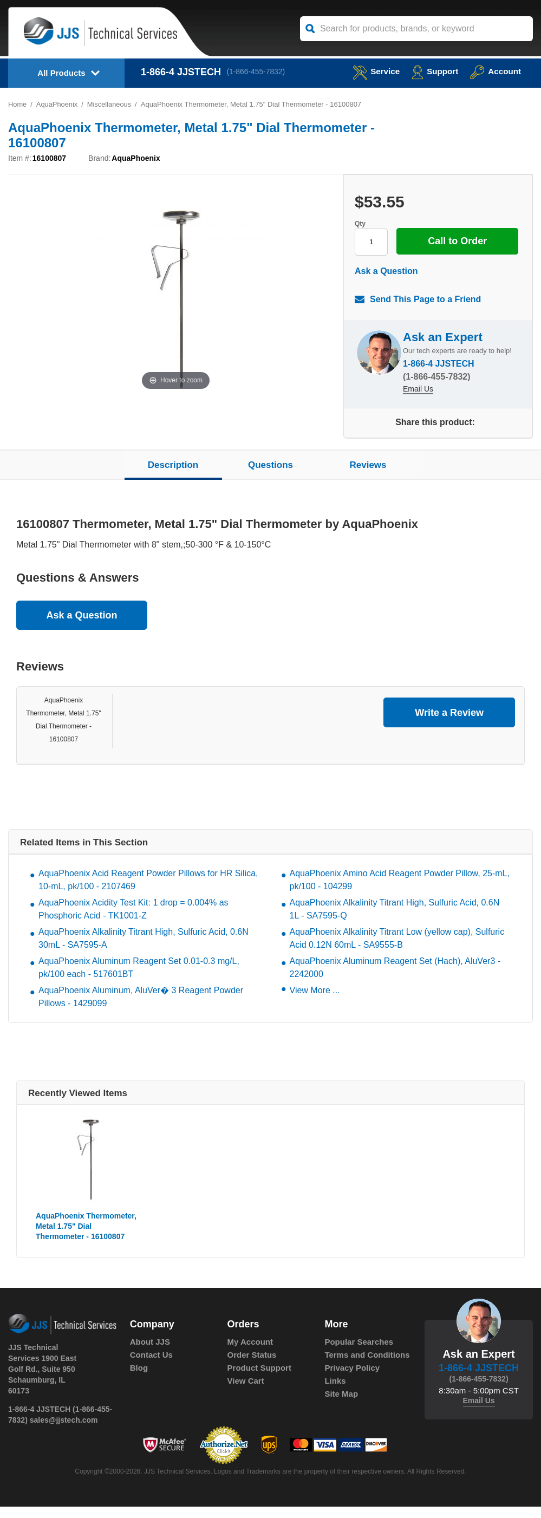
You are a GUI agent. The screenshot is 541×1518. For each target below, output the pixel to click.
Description (173, 476)
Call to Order (427, 261)
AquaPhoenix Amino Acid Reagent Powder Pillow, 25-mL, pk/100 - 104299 (400, 892)
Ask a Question (386, 282)
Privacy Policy (352, 1379)
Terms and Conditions (366, 1366)
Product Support (259, 1379)
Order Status (252, 1366)
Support (432, 71)
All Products (61, 72)
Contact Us (151, 1366)
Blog (139, 1379)
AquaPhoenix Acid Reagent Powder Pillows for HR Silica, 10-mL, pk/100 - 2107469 (148, 892)
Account (494, 71)
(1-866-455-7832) (256, 72)
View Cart (245, 1392)
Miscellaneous (110, 104)
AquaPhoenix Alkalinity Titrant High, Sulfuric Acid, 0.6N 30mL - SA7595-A (143, 950)
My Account (250, 1353)
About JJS (150, 1353)
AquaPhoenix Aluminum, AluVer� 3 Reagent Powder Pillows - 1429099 (140, 1009)
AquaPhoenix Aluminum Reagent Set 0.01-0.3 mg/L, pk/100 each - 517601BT (138, 979)
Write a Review (449, 724)
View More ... (315, 1002)
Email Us (418, 401)
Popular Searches (358, 1353)
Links (335, 1392)
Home (17, 104)
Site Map (341, 1405)
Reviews (367, 476)
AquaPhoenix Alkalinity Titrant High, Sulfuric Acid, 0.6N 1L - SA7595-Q (395, 921)
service (372, 71)
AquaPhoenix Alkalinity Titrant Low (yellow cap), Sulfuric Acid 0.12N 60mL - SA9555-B (397, 950)
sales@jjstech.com (64, 1431)
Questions (270, 476)
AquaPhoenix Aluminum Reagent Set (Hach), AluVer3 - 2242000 (395, 979)
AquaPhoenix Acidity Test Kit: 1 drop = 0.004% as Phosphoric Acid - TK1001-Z (133, 921)
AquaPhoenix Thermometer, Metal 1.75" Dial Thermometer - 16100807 (86, 1238)
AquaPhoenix (57, 104)
